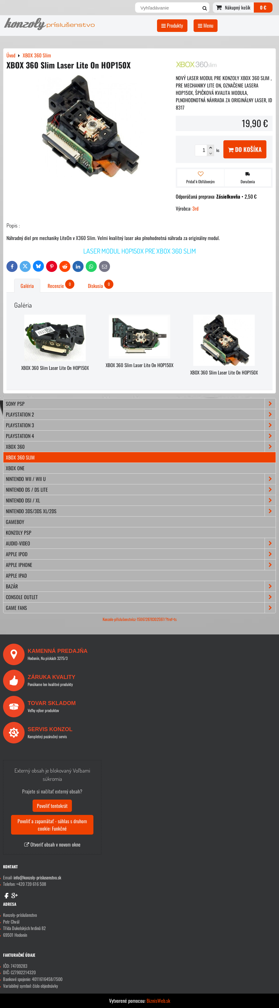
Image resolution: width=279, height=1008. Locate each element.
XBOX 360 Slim (20, 457)
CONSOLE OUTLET (141, 597)
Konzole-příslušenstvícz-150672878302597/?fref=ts (140, 619)
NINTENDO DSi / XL (141, 500)
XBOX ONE (15, 468)
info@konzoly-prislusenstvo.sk (37, 877)
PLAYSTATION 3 (141, 425)
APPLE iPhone (141, 565)
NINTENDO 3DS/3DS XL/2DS (141, 511)
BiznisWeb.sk (158, 1000)
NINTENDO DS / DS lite (141, 489)
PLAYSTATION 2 (141, 414)
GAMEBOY (15, 521)
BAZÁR (141, 586)
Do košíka (245, 149)
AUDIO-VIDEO (141, 543)
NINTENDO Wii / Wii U (141, 479)
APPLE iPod (141, 554)
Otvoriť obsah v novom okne (52, 844)
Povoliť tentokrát (52, 805)
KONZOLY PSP (18, 532)
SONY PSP (141, 403)
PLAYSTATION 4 (141, 436)
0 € (263, 7)
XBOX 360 (141, 446)
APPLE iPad (16, 575)
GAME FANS (141, 608)
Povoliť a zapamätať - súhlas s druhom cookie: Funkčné (52, 824)
